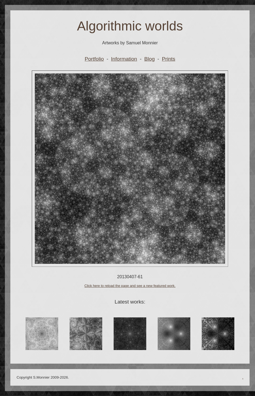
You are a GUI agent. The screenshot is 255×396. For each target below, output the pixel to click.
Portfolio (94, 59)
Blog (149, 59)
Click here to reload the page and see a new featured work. (129, 286)
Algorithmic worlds (130, 26)
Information (124, 59)
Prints (168, 59)
